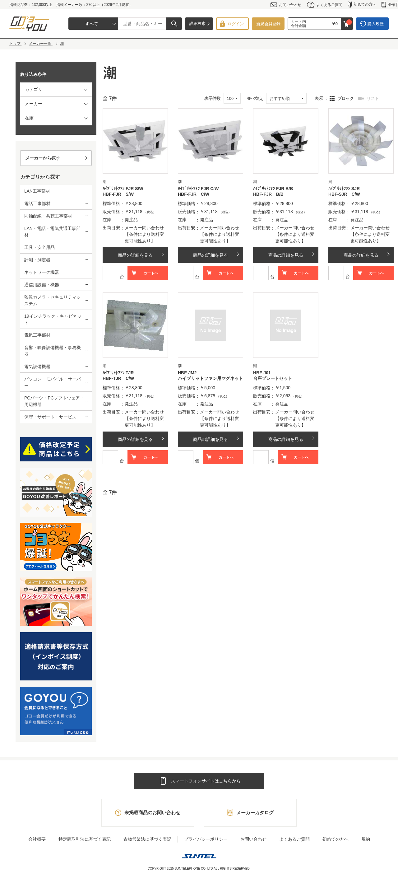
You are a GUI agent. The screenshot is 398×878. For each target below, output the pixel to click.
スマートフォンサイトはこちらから (206, 780)
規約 (365, 839)
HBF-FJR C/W (193, 194)
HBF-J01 (262, 372)
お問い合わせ (286, 4)
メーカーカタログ (255, 812)
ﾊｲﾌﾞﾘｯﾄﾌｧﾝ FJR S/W (123, 188)
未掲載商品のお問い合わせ (152, 812)
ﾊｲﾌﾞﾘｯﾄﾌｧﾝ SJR (344, 188)
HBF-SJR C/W (344, 194)
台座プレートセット (272, 378)
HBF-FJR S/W (118, 194)
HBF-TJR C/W (118, 378)
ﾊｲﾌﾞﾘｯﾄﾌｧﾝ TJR (118, 372)
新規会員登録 (268, 23)
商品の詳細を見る (135, 255)
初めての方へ (362, 5)
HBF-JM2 (187, 372)
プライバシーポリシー (206, 839)
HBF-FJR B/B (268, 194)
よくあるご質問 (324, 4)
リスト (373, 98)
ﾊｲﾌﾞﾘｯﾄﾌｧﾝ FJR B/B (273, 188)
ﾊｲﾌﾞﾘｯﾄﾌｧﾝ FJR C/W (198, 188)
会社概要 (37, 839)
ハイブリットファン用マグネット (210, 378)
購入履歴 (376, 23)
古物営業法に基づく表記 (147, 839)
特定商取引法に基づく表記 (84, 839)
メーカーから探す (42, 158)
